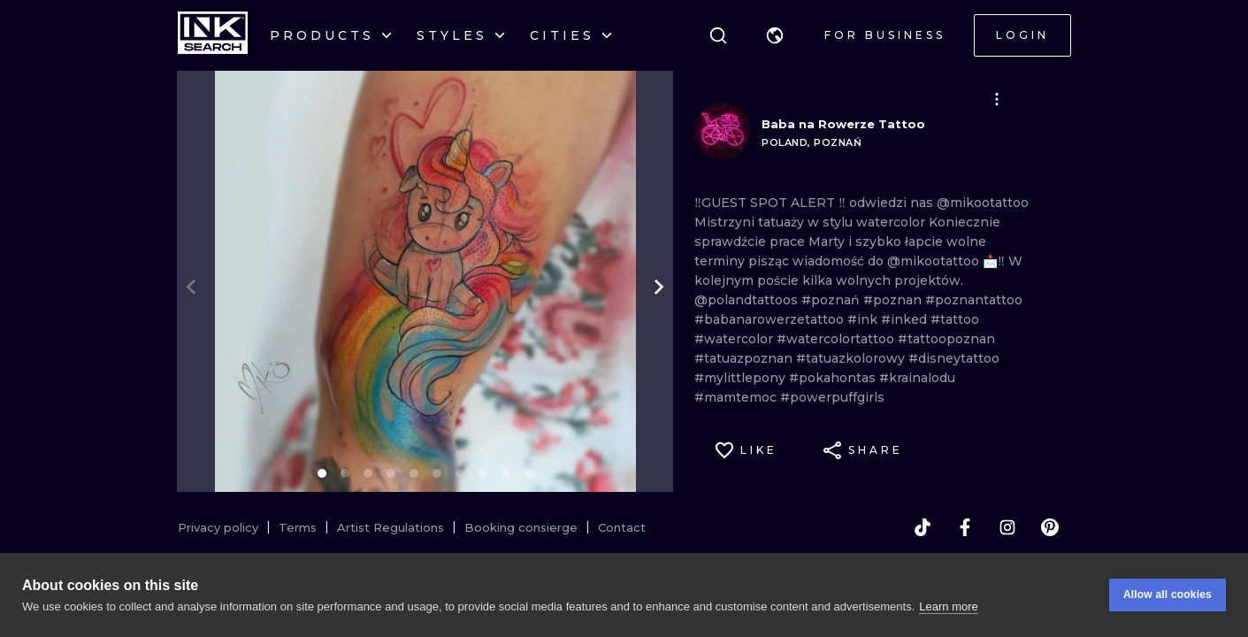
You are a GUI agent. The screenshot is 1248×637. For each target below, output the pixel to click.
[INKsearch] (213, 35)
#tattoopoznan (946, 339)
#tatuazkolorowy (852, 358)
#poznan (894, 300)
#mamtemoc (737, 397)
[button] (775, 35)
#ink (864, 319)
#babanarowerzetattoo (770, 319)
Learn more (948, 606)
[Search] (718, 35)
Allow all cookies (1167, 594)
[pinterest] (1050, 527)
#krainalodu (917, 378)
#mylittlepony (741, 378)
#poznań (832, 300)
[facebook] (965, 527)
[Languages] (775, 35)
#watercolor (735, 339)
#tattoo (954, 319)
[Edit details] (997, 99)
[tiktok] (922, 527)
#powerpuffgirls (832, 397)
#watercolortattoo (837, 339)
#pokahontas (834, 378)
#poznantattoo (973, 300)
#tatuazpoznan (745, 358)
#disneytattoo (953, 358)
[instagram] (1007, 527)
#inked (905, 319)
